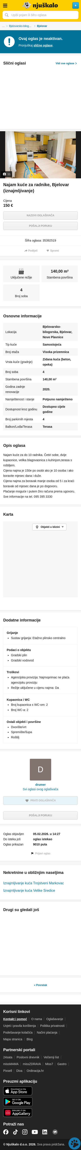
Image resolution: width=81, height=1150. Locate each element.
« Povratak (40, 985)
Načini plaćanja (47, 1032)
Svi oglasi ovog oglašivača (40, 789)
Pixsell (7, 1070)
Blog (30, 1039)
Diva (19, 1070)
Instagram (24, 1132)
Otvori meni (5, 5)
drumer (40, 784)
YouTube (35, 1132)
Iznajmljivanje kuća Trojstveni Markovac (33, 883)
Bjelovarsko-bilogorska (22, 26)
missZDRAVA (32, 1064)
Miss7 (49, 1064)
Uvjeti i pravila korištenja (19, 1025)
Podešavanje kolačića (17, 1032)
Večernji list (51, 1057)
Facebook (5, 1132)
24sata (7, 1057)
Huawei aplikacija (17, 1112)
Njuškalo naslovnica (40, 5)
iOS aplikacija (17, 1091)
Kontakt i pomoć (15, 1019)
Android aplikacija (17, 1101)
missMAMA (11, 1064)
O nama (36, 1019)
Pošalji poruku (40, 225)
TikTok (15, 1132)
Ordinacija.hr (35, 1070)
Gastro (62, 1064)
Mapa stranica (12, 1039)
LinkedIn (45, 1132)
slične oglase (42, 45)
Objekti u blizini (50, 527)
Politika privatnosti (52, 1025)
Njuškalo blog (55, 1132)
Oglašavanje (54, 1019)
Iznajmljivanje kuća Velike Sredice (29, 890)
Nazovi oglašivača (40, 215)
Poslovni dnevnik (28, 1057)
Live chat (74, 1143)
